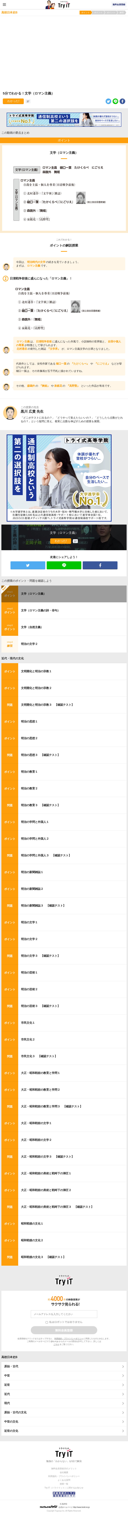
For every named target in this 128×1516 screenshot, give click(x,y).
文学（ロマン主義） (33, 593)
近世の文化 (11, 1430)
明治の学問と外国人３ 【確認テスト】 (46, 855)
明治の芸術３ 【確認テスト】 (40, 1006)
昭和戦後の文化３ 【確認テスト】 (43, 1257)
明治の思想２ (29, 738)
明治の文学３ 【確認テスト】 (40, 955)
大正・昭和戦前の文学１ (36, 1123)
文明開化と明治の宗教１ (36, 671)
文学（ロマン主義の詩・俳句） (40, 610)
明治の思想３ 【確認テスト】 (40, 754)
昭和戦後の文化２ (32, 1240)
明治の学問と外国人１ (35, 821)
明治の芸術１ (29, 972)
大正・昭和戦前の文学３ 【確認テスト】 (47, 1156)
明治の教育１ (29, 771)
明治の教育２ (29, 788)
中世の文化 (11, 1421)
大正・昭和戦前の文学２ (36, 1139)
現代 (7, 1403)
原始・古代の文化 (15, 1412)
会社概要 (64, 1472)
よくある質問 (64, 1480)
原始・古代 (11, 1366)
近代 (7, 1394)
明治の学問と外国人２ (35, 838)
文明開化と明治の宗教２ (36, 688)
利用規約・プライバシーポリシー (68, 1338)
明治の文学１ (29, 922)
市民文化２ (28, 1039)
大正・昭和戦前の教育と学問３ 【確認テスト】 (52, 1106)
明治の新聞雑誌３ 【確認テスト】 (43, 905)
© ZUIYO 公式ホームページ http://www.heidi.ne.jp (65, 1505)
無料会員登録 (119, 4)
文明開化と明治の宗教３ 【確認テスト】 (47, 704)
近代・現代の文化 (12, 658)
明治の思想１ (29, 721)
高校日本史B (9, 1357)
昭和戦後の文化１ (32, 1223)
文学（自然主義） (32, 627)
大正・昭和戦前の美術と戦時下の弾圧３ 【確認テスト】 (57, 1206)
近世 (7, 1384)
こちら (56, 1344)
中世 (7, 1375)
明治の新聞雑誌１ (32, 872)
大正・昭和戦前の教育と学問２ (40, 1089)
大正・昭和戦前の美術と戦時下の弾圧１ (46, 1173)
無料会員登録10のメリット (64, 1469)
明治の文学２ (29, 643)
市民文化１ (28, 1022)
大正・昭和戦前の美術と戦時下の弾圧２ (46, 1190)
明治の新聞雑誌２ (32, 888)
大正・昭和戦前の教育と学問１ (40, 1072)
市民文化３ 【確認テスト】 (39, 1056)
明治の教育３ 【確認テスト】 (40, 805)
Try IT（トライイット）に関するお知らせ (64, 1488)
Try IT (64, 4)
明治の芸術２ (29, 989)
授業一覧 (64, 1484)
